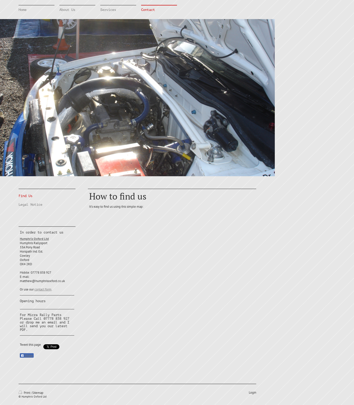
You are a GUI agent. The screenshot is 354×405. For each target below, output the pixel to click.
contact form (42, 289)
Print (25, 393)
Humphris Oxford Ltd (34, 239)
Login (252, 392)
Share (27, 355)
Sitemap (37, 393)
